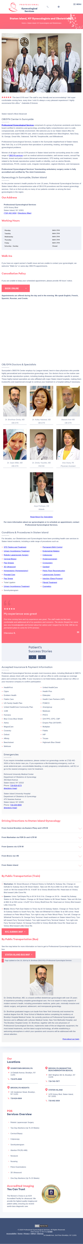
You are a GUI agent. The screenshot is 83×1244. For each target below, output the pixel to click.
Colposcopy (47, 555)
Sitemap (40, 1234)
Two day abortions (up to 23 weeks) (25, 1128)
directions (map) (10, 788)
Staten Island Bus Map (17, 954)
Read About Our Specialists (41, 517)
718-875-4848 (16, 1079)
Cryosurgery (48, 563)
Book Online (12, 288)
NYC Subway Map (14, 932)
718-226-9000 (16, 805)
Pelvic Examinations (18, 1167)
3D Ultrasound (10, 567)
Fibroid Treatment (50, 582)
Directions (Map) (24, 213)
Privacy (26, 1234)
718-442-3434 (54, 1101)
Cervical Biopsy (10, 559)
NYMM (49, 1232)
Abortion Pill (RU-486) (19, 1150)
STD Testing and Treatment (15, 547)
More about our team (71, 1039)
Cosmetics (47, 586)
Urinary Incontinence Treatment (16, 551)
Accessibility (11, 1234)
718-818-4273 (16, 786)
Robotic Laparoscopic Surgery (16, 555)
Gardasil (46, 567)
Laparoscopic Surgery (51, 575)
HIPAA (33, 1234)
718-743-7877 (54, 1081)
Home (24, 23)
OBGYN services (16, 155)
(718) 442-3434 (10, 213)
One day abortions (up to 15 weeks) (25, 1178)
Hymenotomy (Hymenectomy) (16, 571)
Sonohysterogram (17, 1145)
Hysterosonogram (50, 559)
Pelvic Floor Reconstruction (54, 571)
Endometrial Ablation (51, 551)
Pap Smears (9, 563)
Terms (20, 1234)
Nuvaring (14, 1161)
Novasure (14, 1156)
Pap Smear (8, 579)
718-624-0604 (16, 1098)
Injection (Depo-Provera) (53, 579)
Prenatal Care (9, 575)
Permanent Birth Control (52, 547)
